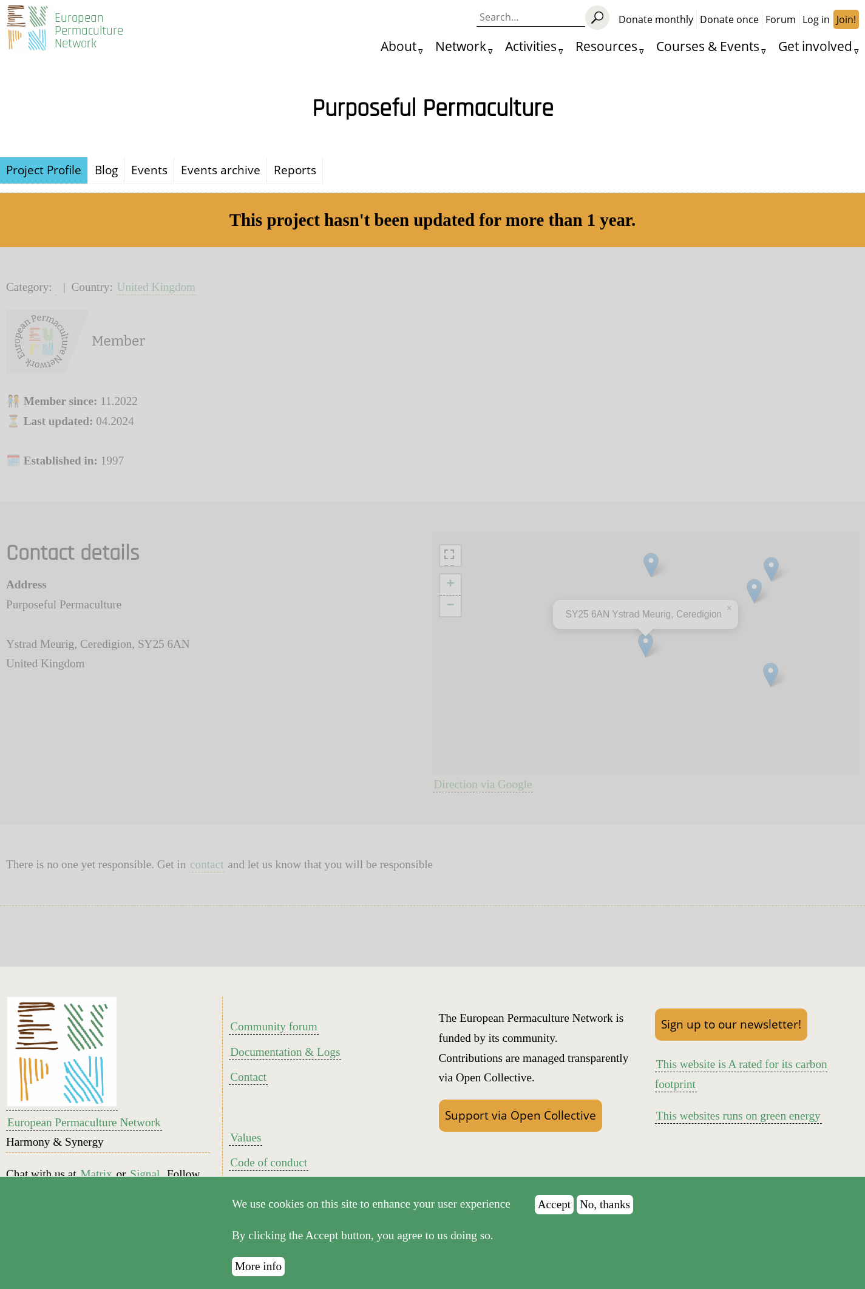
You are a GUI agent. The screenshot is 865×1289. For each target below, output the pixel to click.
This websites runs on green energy (738, 1115)
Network (460, 46)
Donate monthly (656, 19)
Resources (606, 46)
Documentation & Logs (285, 1052)
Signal (145, 1174)
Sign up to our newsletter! (731, 1024)
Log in (816, 19)
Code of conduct (268, 1162)
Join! (846, 19)
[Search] (597, 17)
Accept (554, 1204)
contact (206, 864)
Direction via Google (483, 784)
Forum (780, 19)
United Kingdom (156, 287)
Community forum (273, 1026)
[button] (651, 565)
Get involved (815, 46)
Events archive (220, 170)
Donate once (729, 19)
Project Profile (43, 170)
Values (245, 1137)
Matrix (96, 1174)
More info (258, 1266)
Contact (248, 1076)
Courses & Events (707, 46)
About (398, 46)
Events (149, 170)
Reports (295, 170)
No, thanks (605, 1204)
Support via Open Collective (520, 1115)
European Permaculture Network (89, 31)
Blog (106, 170)
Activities (531, 46)
